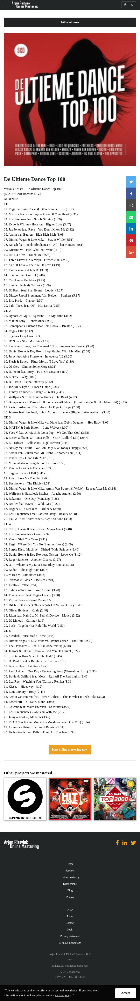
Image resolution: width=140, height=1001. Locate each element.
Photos (70, 897)
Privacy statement (70, 936)
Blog (70, 890)
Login (70, 929)
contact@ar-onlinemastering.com (70, 965)
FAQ (70, 909)
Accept (125, 993)
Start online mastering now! (70, 749)
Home (70, 863)
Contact (70, 922)
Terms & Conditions (70, 942)
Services (69, 870)
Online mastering (70, 877)
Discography (70, 883)
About (70, 916)
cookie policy (63, 995)
